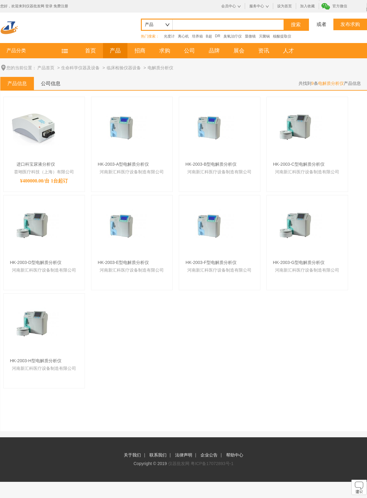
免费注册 (60, 6)
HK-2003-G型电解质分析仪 (299, 262)
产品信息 (17, 83)
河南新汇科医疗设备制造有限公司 (132, 171)
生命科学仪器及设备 (80, 67)
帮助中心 (234, 455)
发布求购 (350, 24)
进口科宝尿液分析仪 (36, 164)
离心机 (183, 36)
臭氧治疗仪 (232, 36)
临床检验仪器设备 (124, 67)
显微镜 (250, 36)
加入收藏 (307, 6)
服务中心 (256, 6)
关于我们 (132, 455)
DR (217, 36)
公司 (189, 51)
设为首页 (284, 6)
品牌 (214, 51)
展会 (238, 51)
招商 (139, 51)
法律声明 (183, 455)
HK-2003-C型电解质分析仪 (298, 164)
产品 (115, 51)
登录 (49, 6)
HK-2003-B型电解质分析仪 (211, 164)
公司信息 (51, 83)
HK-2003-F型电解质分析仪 (210, 262)
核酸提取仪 (282, 36)
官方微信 (339, 6)
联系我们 (158, 455)
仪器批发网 (178, 463)
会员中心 (228, 6)
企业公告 (209, 455)
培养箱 (197, 36)
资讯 (263, 51)
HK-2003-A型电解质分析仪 (123, 164)
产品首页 (45, 67)
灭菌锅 (264, 36)
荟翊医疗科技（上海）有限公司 (44, 171)
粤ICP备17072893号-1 (212, 463)
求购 (164, 51)
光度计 (169, 36)
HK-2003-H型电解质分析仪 (35, 360)
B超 (209, 36)
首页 (90, 51)
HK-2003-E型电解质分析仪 (123, 262)
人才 (288, 51)
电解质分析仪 (160, 67)
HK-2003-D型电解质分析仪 (35, 262)
